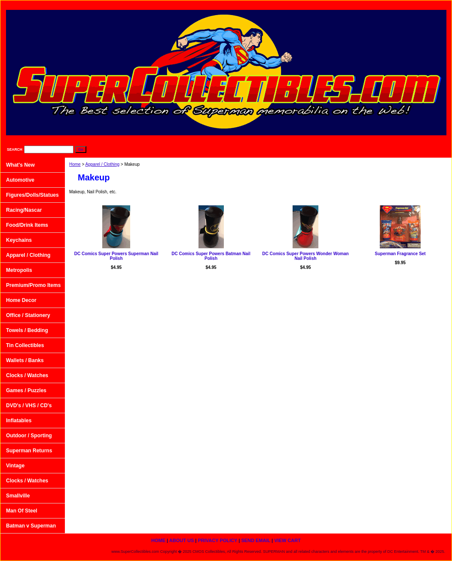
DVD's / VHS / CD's (29, 405)
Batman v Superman (31, 526)
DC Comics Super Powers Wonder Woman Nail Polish (305, 256)
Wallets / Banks (25, 360)
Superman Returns (29, 451)
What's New (20, 165)
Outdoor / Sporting (29, 436)
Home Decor (21, 300)
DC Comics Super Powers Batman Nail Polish (210, 256)
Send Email (388, 4)
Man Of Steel (21, 511)
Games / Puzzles (26, 390)
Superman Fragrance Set (400, 253)
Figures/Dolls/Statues (32, 195)
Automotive (20, 180)
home (264, 4)
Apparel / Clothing (103, 164)
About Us (298, 4)
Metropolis (19, 270)
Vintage (15, 466)
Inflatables (18, 421)
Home (75, 164)
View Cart (430, 4)
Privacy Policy (342, 4)
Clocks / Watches (27, 375)
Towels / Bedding (27, 330)
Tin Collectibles (25, 345)
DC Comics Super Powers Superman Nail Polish (116, 256)
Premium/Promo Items (33, 285)
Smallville (18, 496)
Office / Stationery (28, 315)
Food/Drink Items (27, 225)
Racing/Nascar (24, 210)
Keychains (19, 240)
